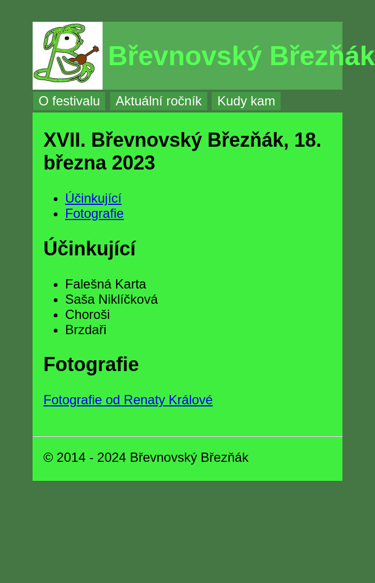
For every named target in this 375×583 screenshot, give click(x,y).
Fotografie (94, 213)
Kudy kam (246, 100)
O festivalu (69, 100)
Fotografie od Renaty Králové (128, 399)
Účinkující (93, 198)
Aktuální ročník (159, 100)
